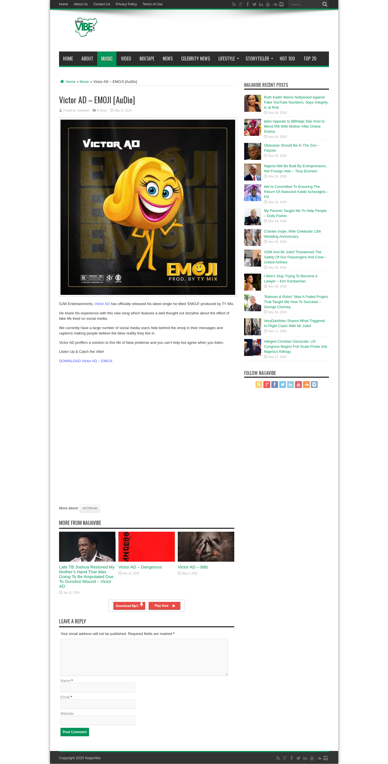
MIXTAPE (147, 58)
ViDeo (126, 58)
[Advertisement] (226, 31)
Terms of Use (152, 4)
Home (63, 4)
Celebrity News (195, 58)
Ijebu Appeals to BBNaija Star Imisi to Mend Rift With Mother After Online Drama (294, 126)
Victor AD (102, 304)
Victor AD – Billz (193, 567)
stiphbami (83, 110)
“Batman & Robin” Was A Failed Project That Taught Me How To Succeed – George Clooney (296, 302)
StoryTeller (259, 58)
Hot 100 (287, 58)
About (87, 58)
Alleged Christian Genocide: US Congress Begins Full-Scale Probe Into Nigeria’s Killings (295, 346)
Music (106, 58)
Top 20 (310, 58)
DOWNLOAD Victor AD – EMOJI (85, 361)
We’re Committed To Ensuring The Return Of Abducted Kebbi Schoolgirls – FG (296, 191)
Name (65, 681)
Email (65, 697)
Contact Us (101, 4)
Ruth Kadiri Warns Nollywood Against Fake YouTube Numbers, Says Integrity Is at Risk (296, 102)
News (168, 58)
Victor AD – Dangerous (140, 567)
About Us (81, 4)
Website (67, 714)
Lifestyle (228, 58)
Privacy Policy (126, 4)
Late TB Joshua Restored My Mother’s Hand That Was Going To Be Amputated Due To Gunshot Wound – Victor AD (87, 577)
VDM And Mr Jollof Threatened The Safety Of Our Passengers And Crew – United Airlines (295, 257)
